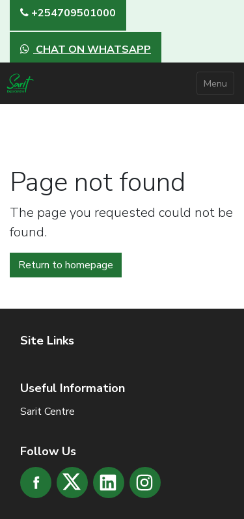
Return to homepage (65, 265)
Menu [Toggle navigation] (215, 83)
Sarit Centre (47, 411)
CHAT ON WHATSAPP (85, 49)
